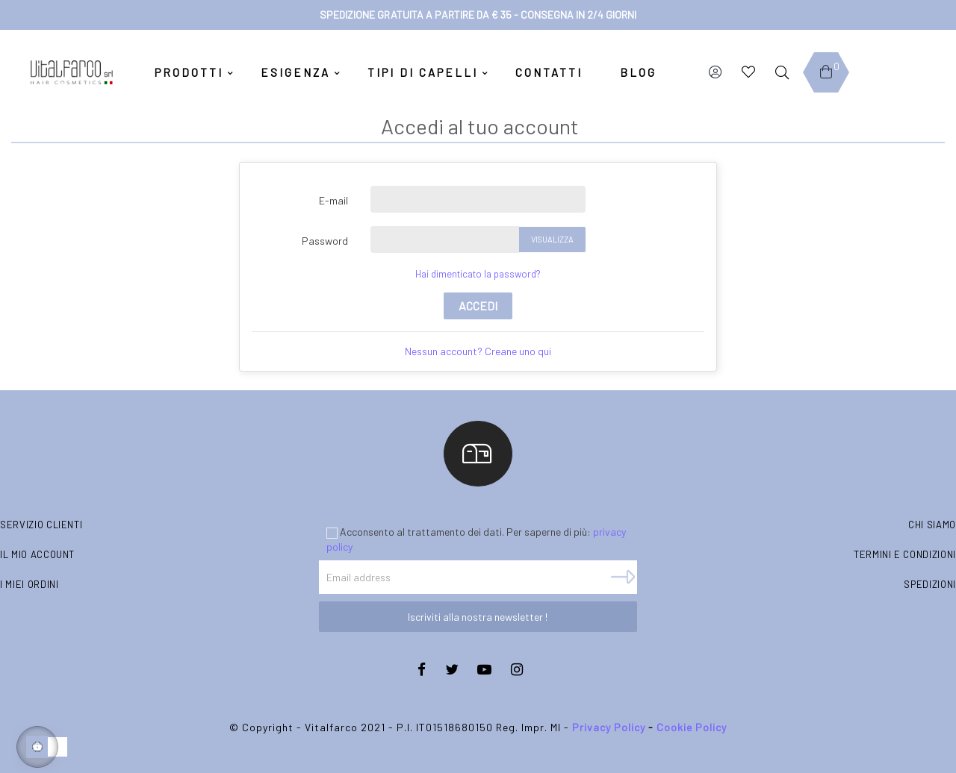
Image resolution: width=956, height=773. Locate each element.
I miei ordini (29, 584)
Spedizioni (930, 584)
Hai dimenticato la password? (478, 274)
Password (325, 240)
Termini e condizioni (905, 554)
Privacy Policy (608, 727)
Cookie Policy (692, 727)
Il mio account (37, 554)
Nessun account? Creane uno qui (478, 351)
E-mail (333, 200)
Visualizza (552, 239)
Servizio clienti (41, 525)
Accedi (478, 305)
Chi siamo (932, 525)
